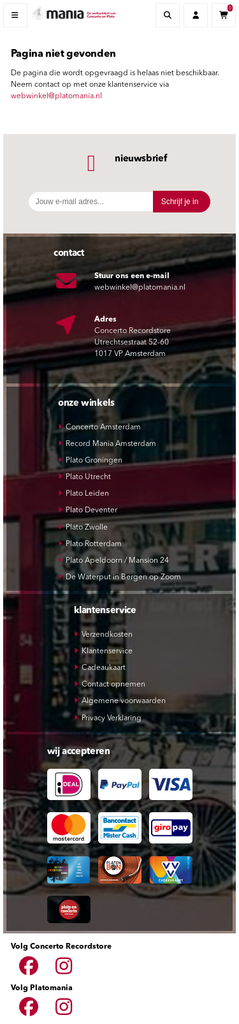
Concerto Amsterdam (103, 427)
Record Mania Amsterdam (111, 444)
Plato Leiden (87, 494)
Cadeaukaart (104, 668)
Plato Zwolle (87, 527)
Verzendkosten (107, 635)
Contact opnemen (113, 684)
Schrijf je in (180, 201)
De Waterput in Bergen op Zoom (123, 577)
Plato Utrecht (88, 477)
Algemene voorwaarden (124, 701)
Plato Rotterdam (94, 544)
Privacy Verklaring (111, 718)
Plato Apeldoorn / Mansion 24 (117, 561)
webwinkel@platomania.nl (56, 96)
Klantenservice (107, 651)
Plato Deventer (91, 510)
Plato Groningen (94, 460)
